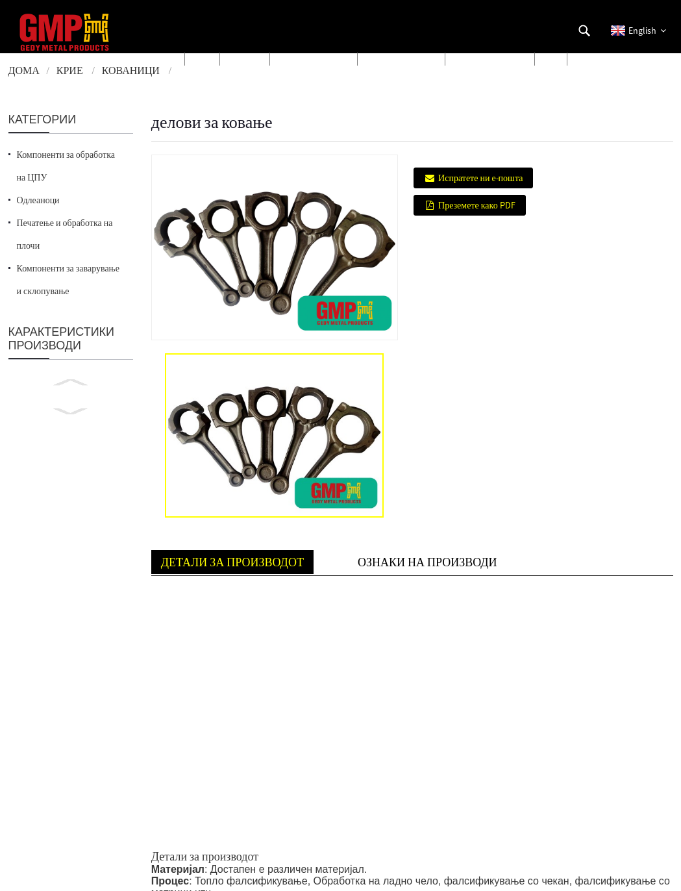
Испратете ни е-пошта (480, 178)
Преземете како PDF (476, 205)
